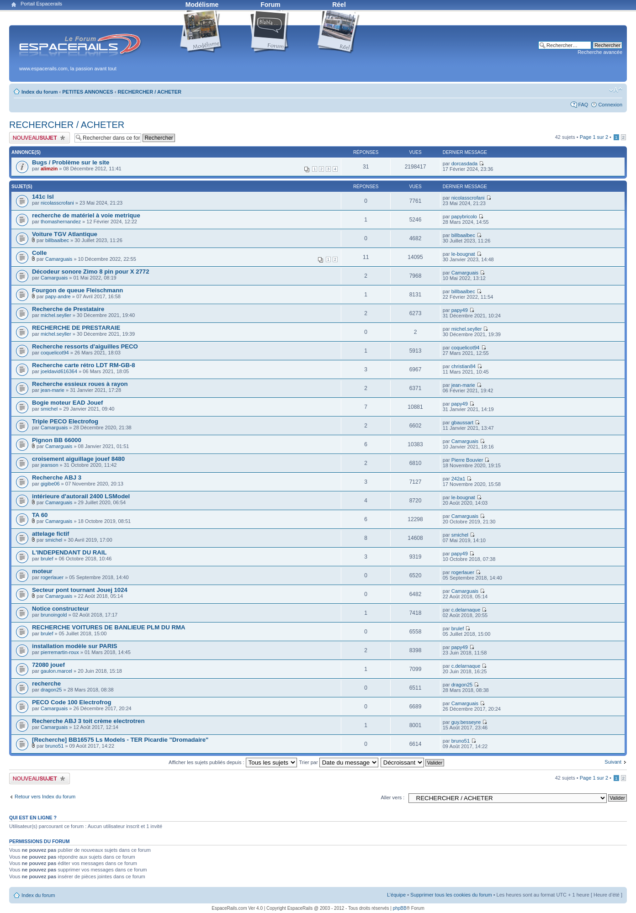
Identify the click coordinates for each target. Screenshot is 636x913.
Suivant (612, 762)
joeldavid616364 (59, 371)
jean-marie (52, 390)
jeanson (49, 465)
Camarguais (58, 259)
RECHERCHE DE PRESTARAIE (76, 327)
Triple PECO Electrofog (65, 421)
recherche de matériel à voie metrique (86, 215)
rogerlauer (52, 577)
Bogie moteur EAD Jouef (67, 402)
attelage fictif (50, 533)
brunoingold (54, 614)
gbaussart (462, 422)
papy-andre (58, 296)
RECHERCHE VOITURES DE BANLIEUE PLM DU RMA (109, 627)
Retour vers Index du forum (45, 796)
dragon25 (51, 689)
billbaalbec (57, 240)
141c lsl (43, 196)
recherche (46, 683)
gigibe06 (50, 483)
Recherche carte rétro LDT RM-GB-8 (83, 365)
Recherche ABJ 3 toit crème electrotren (88, 721)
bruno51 (54, 746)
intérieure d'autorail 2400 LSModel (81, 496)
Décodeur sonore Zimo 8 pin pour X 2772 (90, 271)
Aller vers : (392, 797)
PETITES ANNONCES (87, 92)
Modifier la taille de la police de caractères (615, 90)
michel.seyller (56, 315)
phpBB (400, 908)
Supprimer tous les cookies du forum (451, 894)
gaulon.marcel (56, 671)
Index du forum (39, 92)
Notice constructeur (60, 608)
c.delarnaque (466, 609)
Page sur (594, 137)
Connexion (610, 104)
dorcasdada (464, 163)
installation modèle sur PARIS (74, 646)
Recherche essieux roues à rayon (80, 383)
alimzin (49, 168)
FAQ (583, 104)
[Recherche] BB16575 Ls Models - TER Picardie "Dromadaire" (120, 739)
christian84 (463, 366)
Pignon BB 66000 (56, 440)
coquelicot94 (55, 352)
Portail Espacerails (41, 3)
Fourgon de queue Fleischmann (77, 290)
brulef (47, 558)
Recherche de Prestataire (68, 309)
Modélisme (202, 4)
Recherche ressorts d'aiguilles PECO (85, 346)
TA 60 (40, 515)
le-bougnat (463, 254)
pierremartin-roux (60, 652)
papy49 (459, 310)
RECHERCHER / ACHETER (150, 92)
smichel (49, 409)
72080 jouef (48, 664)
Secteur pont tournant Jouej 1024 (79, 589)
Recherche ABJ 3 (56, 477)
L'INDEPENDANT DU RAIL (69, 552)
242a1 (458, 478)
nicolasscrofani (57, 203)
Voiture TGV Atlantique (64, 234)
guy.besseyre (466, 722)
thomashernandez (61, 221)
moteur (42, 571)
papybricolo (464, 216)
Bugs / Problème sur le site (70, 162)
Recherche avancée (600, 52)
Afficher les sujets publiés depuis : (233, 762)
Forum (270, 4)
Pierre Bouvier (467, 460)
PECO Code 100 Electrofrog (71, 702)
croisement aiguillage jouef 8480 (78, 458)
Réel (339, 4)
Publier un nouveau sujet (39, 137)
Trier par (338, 762)
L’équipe (396, 894)
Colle (39, 252)
